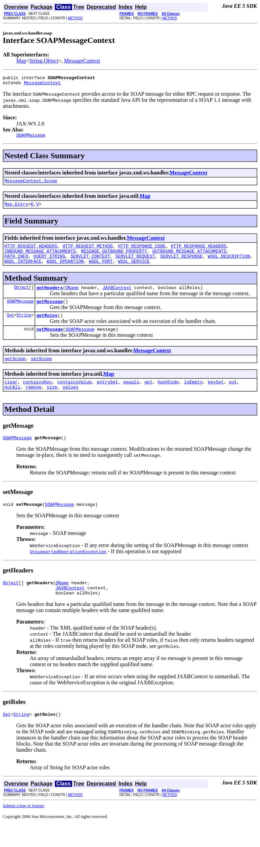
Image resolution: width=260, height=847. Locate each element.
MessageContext (82, 61)
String (35, 61)
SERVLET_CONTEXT (90, 264)
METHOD (75, 18)
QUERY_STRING (49, 264)
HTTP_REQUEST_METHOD (88, 252)
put (233, 397)
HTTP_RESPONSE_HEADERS (198, 252)
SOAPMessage (20, 312)
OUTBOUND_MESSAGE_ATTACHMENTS (189, 258)
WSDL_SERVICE (134, 270)
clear (11, 397)
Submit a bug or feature (23, 827)
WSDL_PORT (101, 270)
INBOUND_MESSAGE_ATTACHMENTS (40, 258)
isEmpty (193, 397)
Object (51, 61)
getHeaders (49, 298)
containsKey (37, 397)
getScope (14, 373)
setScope (41, 373)
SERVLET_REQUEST (135, 264)
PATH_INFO (16, 264)
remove (33, 403)
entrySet (107, 397)
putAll (12, 403)
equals (131, 397)
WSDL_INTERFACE (22, 270)
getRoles (46, 327)
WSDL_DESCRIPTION (229, 264)
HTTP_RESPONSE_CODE (141, 252)
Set (10, 327)
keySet (216, 397)
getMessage (49, 312)
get (148, 397)
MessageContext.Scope (30, 185)
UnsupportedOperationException (68, 570)
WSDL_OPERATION (65, 270)
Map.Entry (16, 209)
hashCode (168, 397)
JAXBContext (116, 298)
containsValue (74, 397)
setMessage (49, 342)
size (52, 403)
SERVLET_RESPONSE (181, 264)
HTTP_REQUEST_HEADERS (30, 252)
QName (72, 298)
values (71, 403)
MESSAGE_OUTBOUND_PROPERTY (114, 258)
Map (21, 61)
